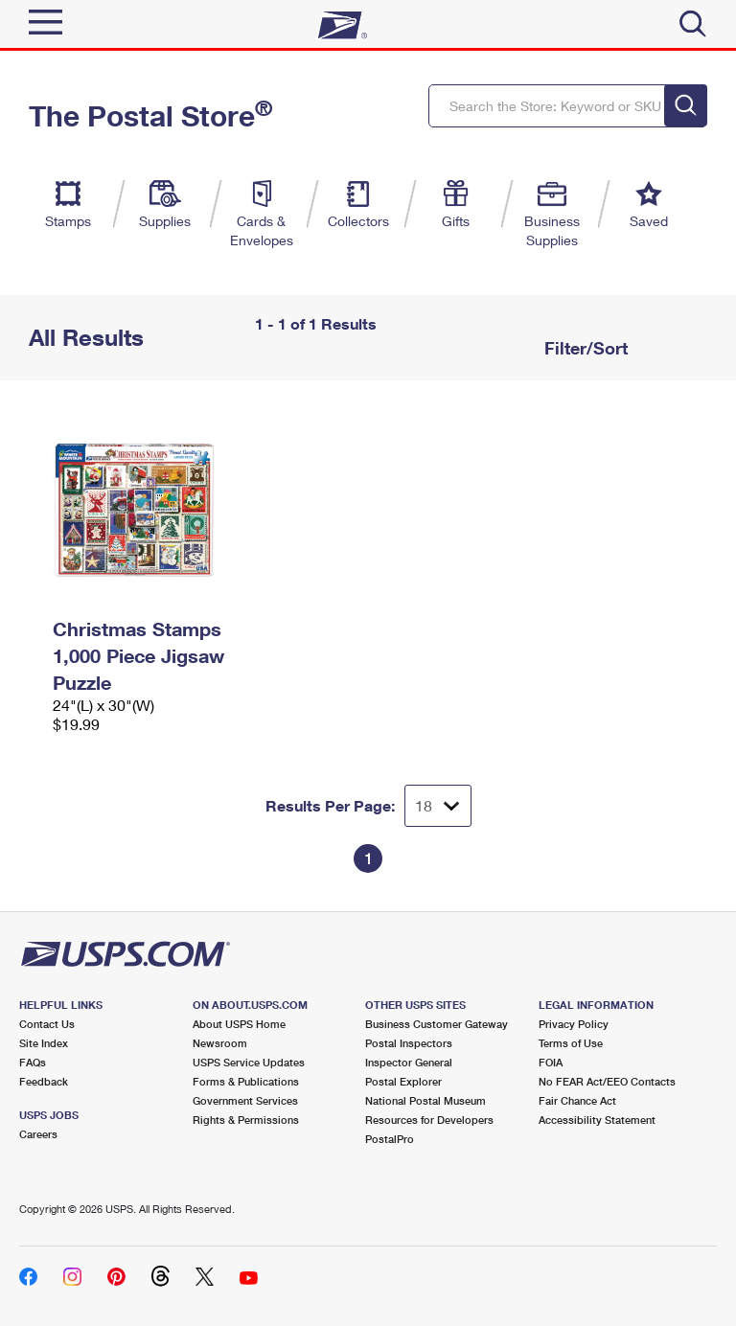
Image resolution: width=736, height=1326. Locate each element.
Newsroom (220, 1043)
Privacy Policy (574, 1023)
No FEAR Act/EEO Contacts (607, 1081)
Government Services (245, 1100)
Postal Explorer (403, 1081)
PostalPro (389, 1138)
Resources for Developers (429, 1119)
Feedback (43, 1081)
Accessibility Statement (597, 1119)
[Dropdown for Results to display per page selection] (438, 806)
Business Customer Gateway (436, 1023)
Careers (38, 1134)
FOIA (551, 1062)
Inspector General (408, 1062)
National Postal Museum (425, 1100)
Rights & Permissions (246, 1119)
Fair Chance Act (577, 1100)
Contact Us (47, 1023)
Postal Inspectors (408, 1043)
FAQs (32, 1062)
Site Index (43, 1043)
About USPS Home (239, 1023)
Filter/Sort (584, 347)
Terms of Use (571, 1043)
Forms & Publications (246, 1081)
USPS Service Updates (249, 1062)
